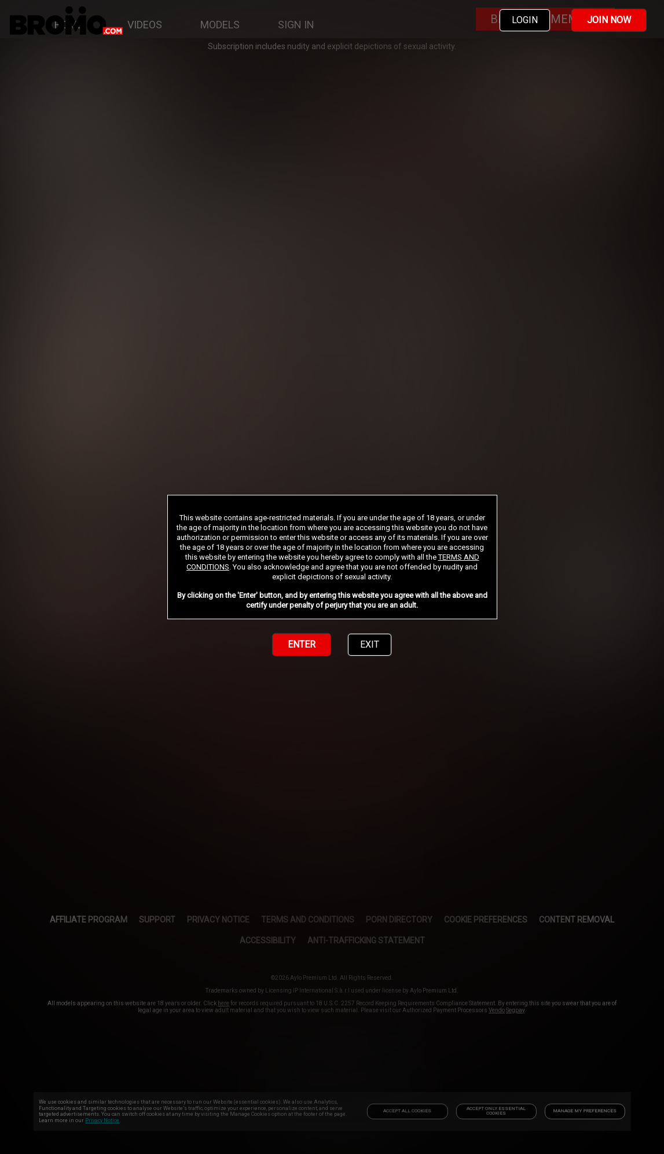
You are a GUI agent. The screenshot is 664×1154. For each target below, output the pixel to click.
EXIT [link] (369, 644)
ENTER (302, 644)
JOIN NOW (609, 19)
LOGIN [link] (525, 19)
